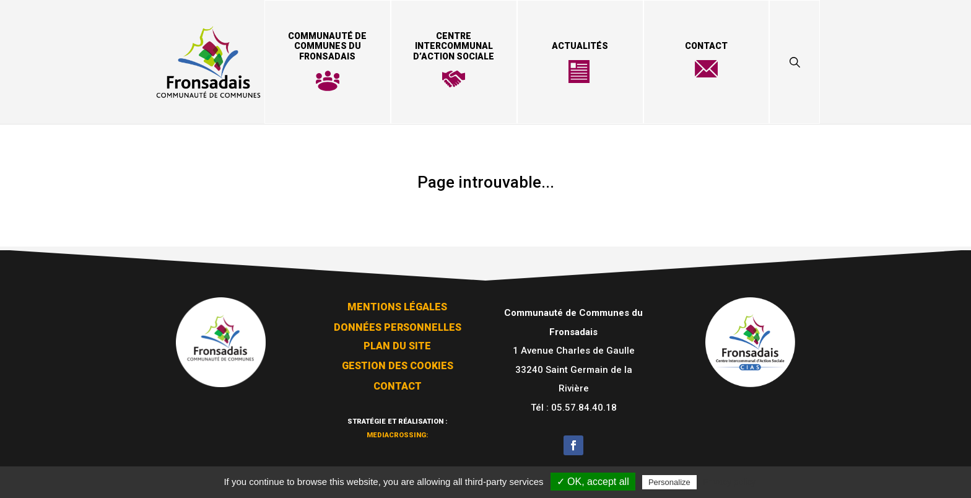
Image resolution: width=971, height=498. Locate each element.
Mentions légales (397, 303)
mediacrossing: (398, 430)
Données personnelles (397, 324)
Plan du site (397, 342)
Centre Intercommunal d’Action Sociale (453, 46)
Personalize (669, 482)
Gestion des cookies (397, 362)
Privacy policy (729, 482)
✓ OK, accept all (593, 481)
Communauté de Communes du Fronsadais (327, 46)
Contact (706, 46)
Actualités (580, 46)
